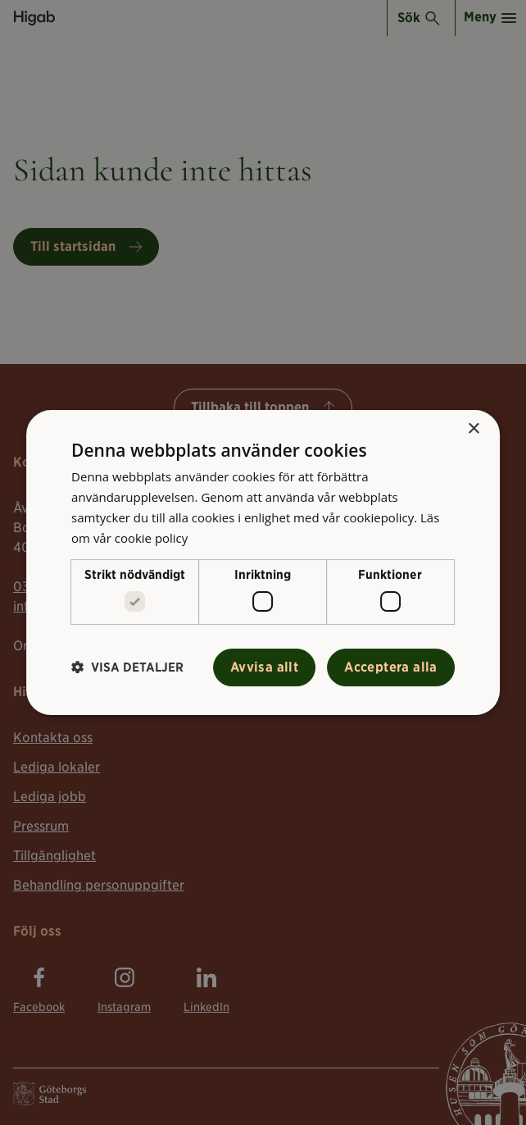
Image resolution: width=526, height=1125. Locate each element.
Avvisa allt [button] (264, 667)
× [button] (473, 429)
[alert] (263, 562)
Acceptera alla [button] (391, 667)
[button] (127, 667)
